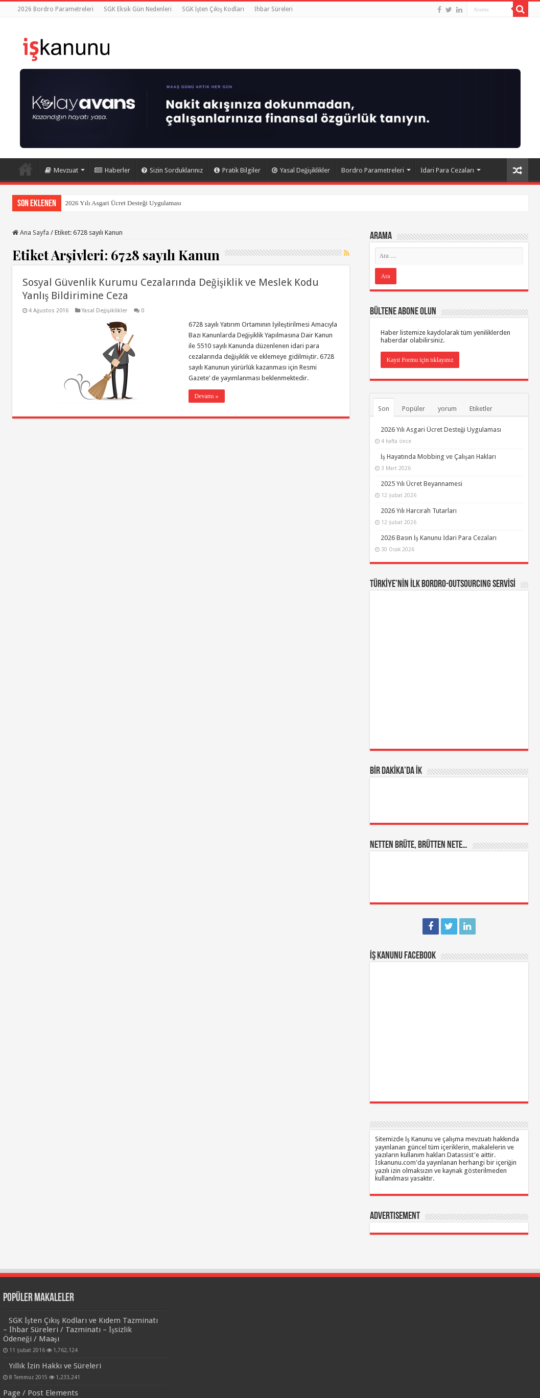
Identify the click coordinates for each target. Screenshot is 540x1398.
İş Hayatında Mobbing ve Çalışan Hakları (438, 456)
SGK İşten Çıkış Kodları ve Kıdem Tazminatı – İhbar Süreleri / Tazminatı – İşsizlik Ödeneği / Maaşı (80, 1329)
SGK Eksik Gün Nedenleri (138, 9)
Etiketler (480, 408)
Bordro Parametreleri (372, 170)
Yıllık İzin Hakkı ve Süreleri (55, 1365)
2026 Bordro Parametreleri (55, 9)
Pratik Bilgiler (237, 170)
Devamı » (207, 396)
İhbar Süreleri (273, 9)
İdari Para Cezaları (447, 170)
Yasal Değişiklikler (301, 170)
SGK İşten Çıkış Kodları (213, 9)
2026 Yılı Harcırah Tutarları (419, 510)
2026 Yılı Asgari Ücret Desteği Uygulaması (123, 203)
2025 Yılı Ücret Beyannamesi (421, 483)
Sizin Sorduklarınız (172, 170)
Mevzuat (61, 170)
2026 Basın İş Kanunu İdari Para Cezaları (439, 538)
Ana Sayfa (25, 169)
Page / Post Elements (40, 1392)
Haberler (112, 170)
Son (383, 408)
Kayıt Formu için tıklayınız (420, 359)
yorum (447, 408)
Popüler (413, 408)
